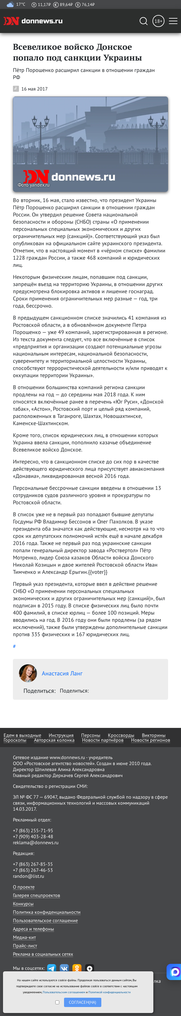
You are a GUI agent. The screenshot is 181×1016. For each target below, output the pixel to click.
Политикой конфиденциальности (109, 992)
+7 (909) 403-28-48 (33, 836)
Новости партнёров (103, 740)
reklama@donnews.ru (36, 842)
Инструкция (61, 735)
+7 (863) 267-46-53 (33, 870)
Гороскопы (15, 740)
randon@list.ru (28, 876)
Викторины (154, 735)
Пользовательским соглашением (64, 992)
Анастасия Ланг (50, 673)
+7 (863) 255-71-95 (33, 830)
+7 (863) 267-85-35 (33, 864)
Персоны (90, 735)
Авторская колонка (54, 740)
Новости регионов (150, 740)
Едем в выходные (22, 735)
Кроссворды (121, 735)
